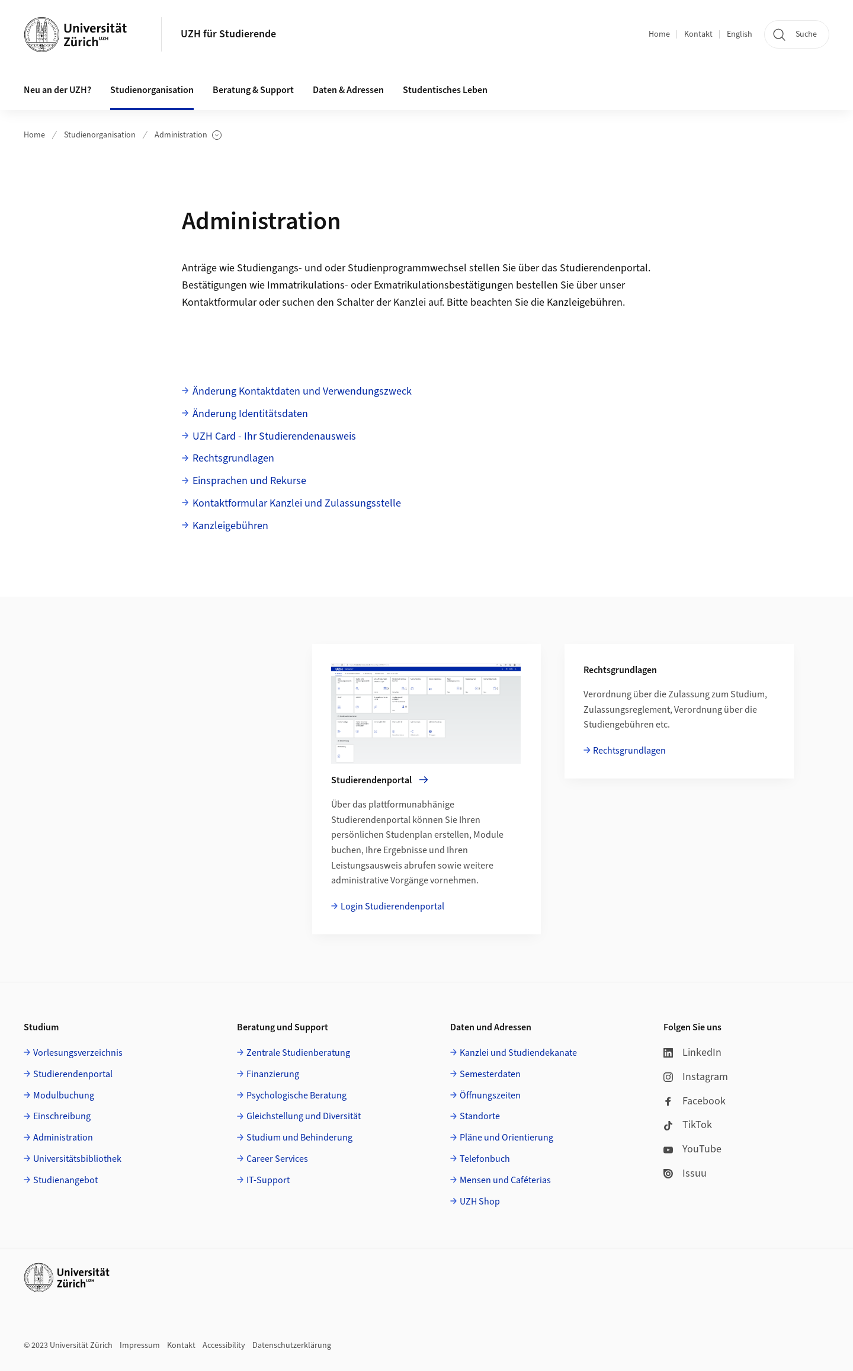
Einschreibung (62, 1116)
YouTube (692, 1149)
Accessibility (224, 1345)
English (739, 34)
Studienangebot (65, 1180)
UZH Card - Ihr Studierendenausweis (274, 436)
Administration (188, 135)
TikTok (687, 1124)
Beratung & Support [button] (253, 90)
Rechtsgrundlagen (233, 458)
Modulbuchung (63, 1095)
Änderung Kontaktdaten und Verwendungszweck (302, 391)
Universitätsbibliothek (77, 1158)
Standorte (480, 1116)
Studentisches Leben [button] (445, 90)
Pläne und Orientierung (506, 1137)
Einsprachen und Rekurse (249, 480)
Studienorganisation (100, 135)
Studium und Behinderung (299, 1137)
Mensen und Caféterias (505, 1180)
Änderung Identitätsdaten (250, 413)
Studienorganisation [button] (152, 90)
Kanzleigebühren (585, 302)
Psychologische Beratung (296, 1095)
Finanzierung (272, 1074)
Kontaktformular (219, 302)
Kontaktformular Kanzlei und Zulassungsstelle (297, 503)
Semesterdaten (490, 1074)
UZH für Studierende (228, 34)
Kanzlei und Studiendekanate (518, 1052)
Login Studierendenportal (392, 906)
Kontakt (698, 34)
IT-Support (268, 1180)
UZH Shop (480, 1201)
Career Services (277, 1158)
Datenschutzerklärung (291, 1345)
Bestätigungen (214, 285)
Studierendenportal (73, 1074)
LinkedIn (692, 1052)
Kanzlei (409, 302)
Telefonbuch (485, 1158)
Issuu (685, 1173)
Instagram (695, 1076)
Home (659, 34)
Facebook (694, 1101)
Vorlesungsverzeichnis (78, 1052)
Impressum (140, 1345)
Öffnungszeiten (490, 1095)
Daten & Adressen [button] (348, 90)
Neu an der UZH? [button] (57, 90)
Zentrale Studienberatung (298, 1052)
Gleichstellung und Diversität (303, 1116)
